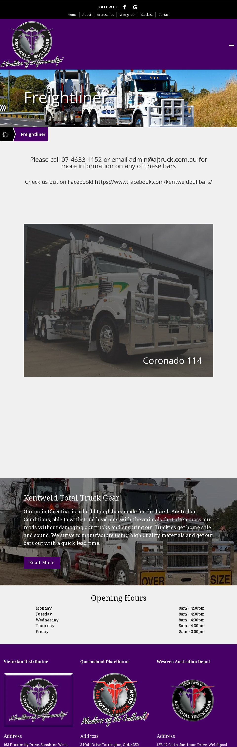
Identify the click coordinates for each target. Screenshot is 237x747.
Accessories (105, 15)
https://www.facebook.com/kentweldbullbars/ (153, 181)
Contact (163, 15)
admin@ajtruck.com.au (163, 159)
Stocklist (147, 15)
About (86, 15)
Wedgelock (127, 15)
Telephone (15, 698)
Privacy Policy (118, 740)
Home (72, 15)
